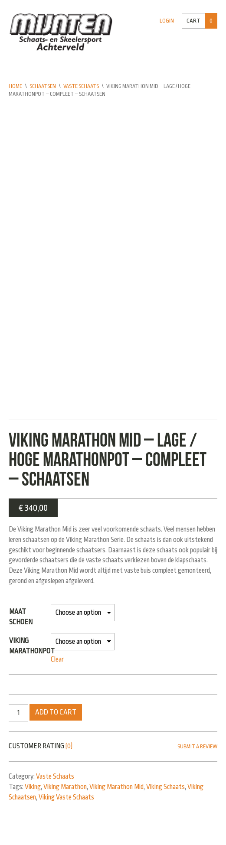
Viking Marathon (65, 787)
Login (167, 20)
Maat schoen (21, 617)
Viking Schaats (165, 787)
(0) (69, 746)
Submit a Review (197, 747)
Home (15, 86)
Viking (33, 787)
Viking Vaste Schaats (66, 798)
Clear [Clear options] (57, 660)
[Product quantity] (18, 713)
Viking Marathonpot (32, 646)
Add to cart (55, 712)
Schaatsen (42, 86)
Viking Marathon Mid (116, 787)
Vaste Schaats (81, 86)
